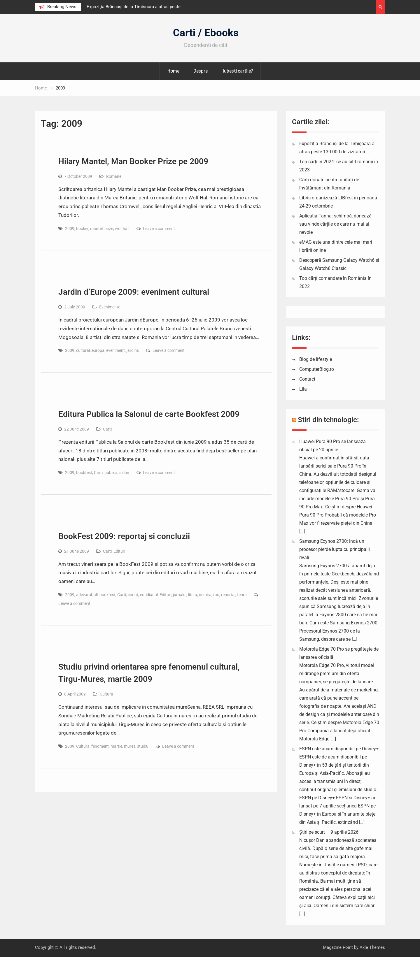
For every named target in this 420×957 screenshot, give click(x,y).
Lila (303, 389)
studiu (142, 746)
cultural (83, 350)
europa (98, 350)
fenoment (100, 746)
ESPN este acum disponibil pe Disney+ (339, 748)
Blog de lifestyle (315, 359)
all (96, 594)
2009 (69, 228)
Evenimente (109, 307)
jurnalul (179, 594)
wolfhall (122, 228)
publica (111, 472)
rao (216, 594)
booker (82, 228)
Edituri (119, 551)
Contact (307, 379)
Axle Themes (372, 947)
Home (173, 71)
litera (192, 594)
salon (124, 472)
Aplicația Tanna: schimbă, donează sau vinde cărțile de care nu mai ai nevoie (335, 224)
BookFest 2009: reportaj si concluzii (124, 536)
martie (116, 746)
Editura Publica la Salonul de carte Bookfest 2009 (148, 414)
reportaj (228, 594)
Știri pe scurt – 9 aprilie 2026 (328, 832)
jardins (133, 350)
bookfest (84, 472)
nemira (205, 594)
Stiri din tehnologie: (328, 420)
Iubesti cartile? (238, 71)
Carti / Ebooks (206, 33)
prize (108, 228)
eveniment (115, 350)
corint (133, 594)
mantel (96, 228)
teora (242, 594)
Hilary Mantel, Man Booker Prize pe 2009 (133, 161)
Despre (200, 71)
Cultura (106, 694)
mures (129, 746)
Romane (113, 176)
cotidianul (149, 594)
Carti (107, 429)
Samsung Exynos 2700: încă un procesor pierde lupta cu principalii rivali (334, 549)
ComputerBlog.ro (316, 369)
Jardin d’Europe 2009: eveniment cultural (133, 292)
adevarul (84, 594)
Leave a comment (159, 228)
